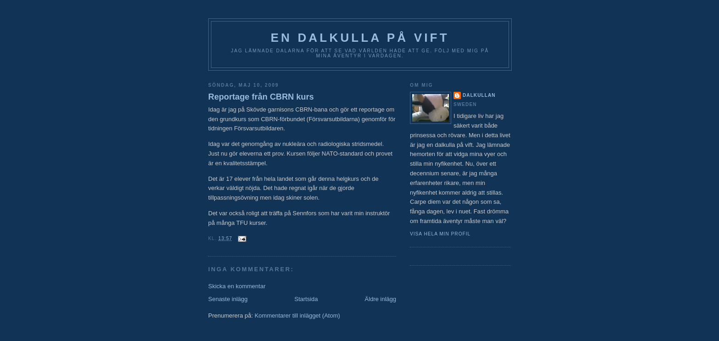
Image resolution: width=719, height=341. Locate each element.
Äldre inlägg (380, 299)
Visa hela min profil (440, 233)
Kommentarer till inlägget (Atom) (297, 315)
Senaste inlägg (228, 299)
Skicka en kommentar (236, 286)
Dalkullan (479, 95)
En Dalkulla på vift (360, 38)
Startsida (306, 299)
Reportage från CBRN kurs (261, 96)
